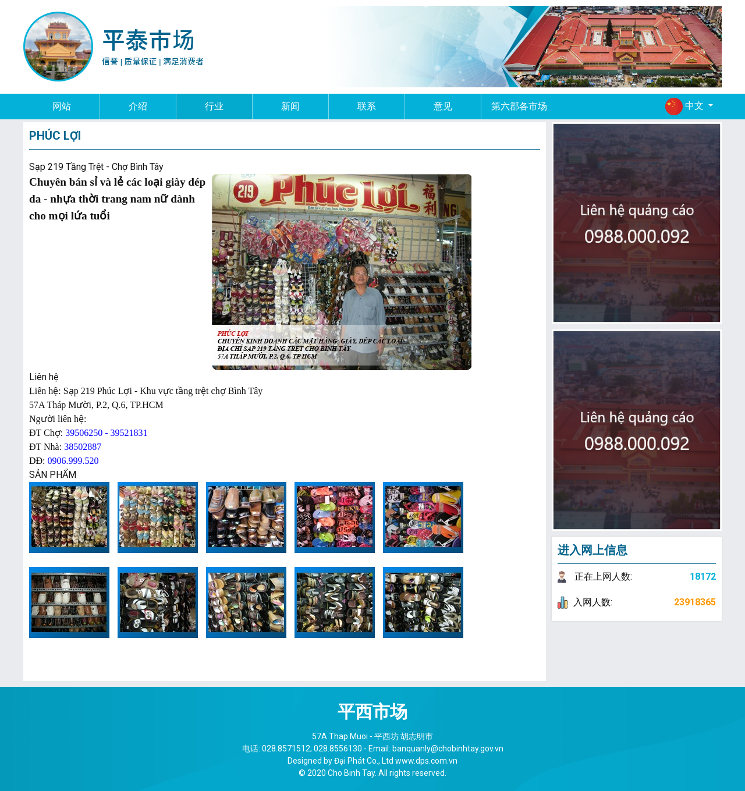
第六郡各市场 (519, 106)
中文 (685, 106)
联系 (366, 106)
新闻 (290, 106)
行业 (214, 106)
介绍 (138, 106)
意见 (443, 106)
